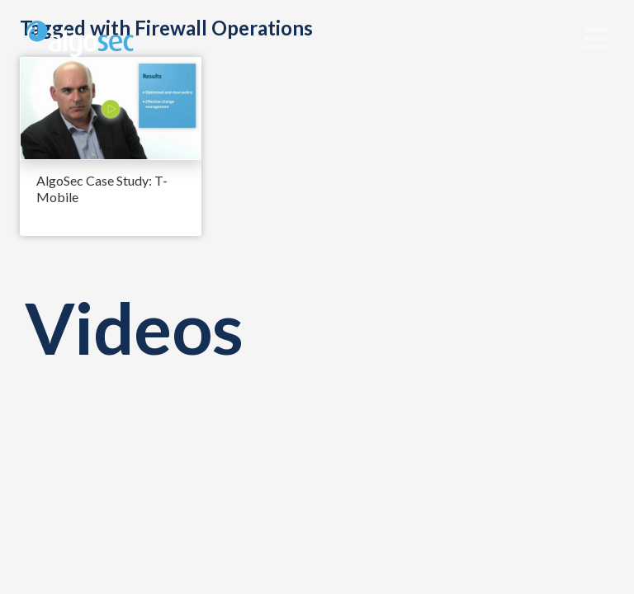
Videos (134, 327)
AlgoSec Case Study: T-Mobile (102, 188)
